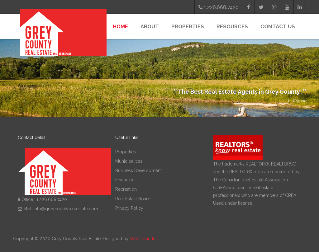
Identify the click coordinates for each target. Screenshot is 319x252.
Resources (232, 26)
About (149, 26)
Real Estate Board (132, 198)
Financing (125, 179)
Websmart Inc (144, 238)
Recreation (126, 189)
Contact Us (277, 26)
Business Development (138, 170)
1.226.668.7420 (218, 7)
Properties (187, 26)
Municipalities (128, 161)
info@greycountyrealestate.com (66, 208)
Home (120, 26)
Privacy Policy (129, 208)
